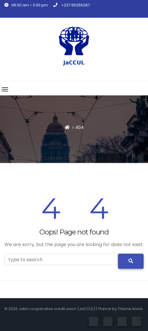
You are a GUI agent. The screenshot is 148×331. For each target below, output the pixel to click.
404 (79, 127)
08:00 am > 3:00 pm (26, 5)
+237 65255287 (71, 5)
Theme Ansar (130, 309)
